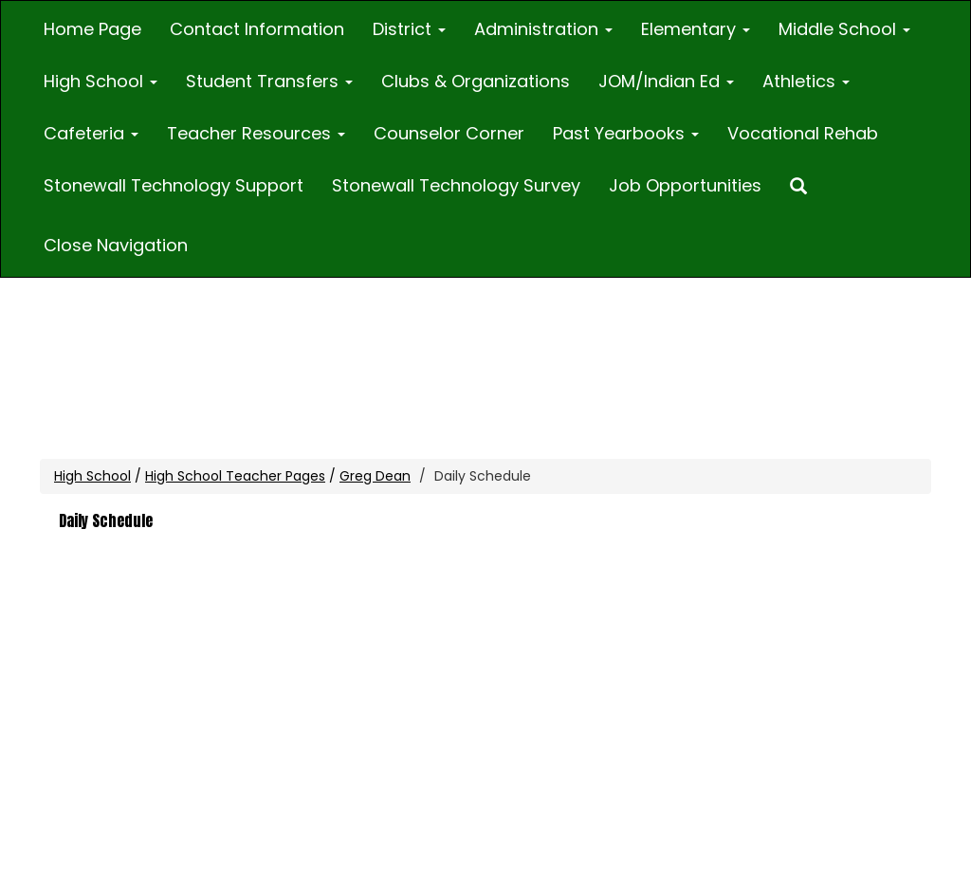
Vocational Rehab (802, 133)
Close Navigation (116, 245)
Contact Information (257, 29)
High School (92, 475)
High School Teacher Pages (235, 475)
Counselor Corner (449, 133)
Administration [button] (543, 29)
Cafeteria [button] (91, 133)
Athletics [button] (806, 81)
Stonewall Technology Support (173, 185)
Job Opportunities (685, 185)
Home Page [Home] (92, 29)
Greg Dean (375, 475)
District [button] (409, 29)
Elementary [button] (695, 29)
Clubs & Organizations (475, 81)
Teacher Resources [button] (256, 133)
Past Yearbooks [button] (626, 133)
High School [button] (100, 81)
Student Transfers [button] (269, 81)
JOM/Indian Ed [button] (666, 81)
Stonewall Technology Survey (456, 185)
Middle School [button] (844, 29)
